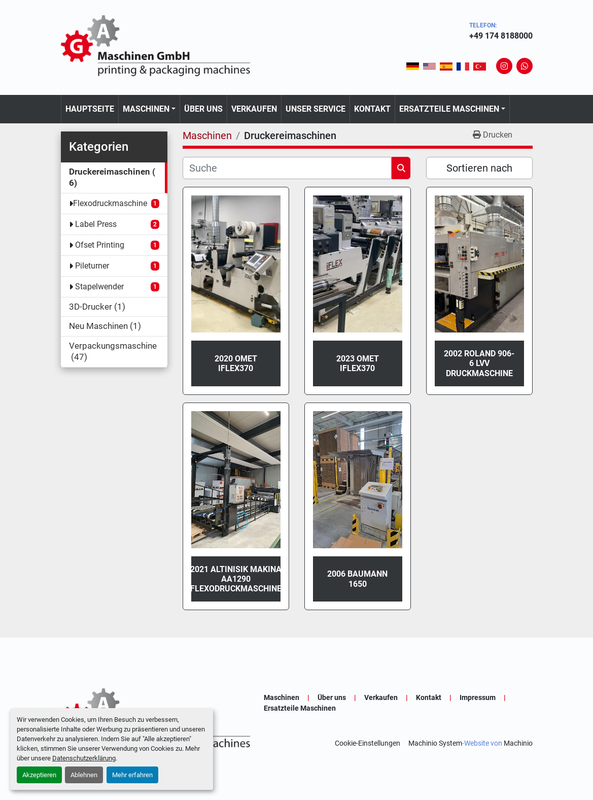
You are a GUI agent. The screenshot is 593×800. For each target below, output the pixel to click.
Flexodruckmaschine (110, 203)
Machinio (518, 743)
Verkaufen (254, 109)
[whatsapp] (524, 66)
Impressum (478, 697)
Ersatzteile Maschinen (449, 109)
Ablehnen (84, 775)
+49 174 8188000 (501, 36)
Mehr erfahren (132, 775)
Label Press (96, 224)
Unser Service (315, 109)
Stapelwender (99, 286)
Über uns (203, 109)
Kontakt (372, 109)
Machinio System (435, 743)
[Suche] (287, 168)
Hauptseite (89, 109)
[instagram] (504, 66)
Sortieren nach (479, 168)
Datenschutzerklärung (84, 758)
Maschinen (146, 109)
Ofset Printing (99, 245)
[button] (149, 109)
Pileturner (92, 266)
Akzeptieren (39, 775)
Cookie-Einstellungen (367, 743)
